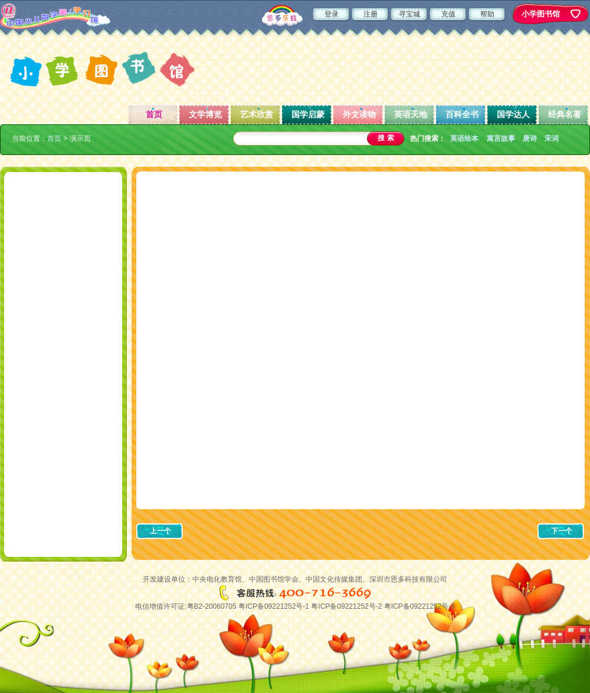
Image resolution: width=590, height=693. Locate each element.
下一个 (561, 531)
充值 (448, 14)
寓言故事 (501, 138)
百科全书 (461, 114)
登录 (331, 14)
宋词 (552, 138)
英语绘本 (464, 138)
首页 (154, 114)
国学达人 (513, 114)
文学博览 (205, 114)
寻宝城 (409, 14)
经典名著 (564, 114)
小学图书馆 (541, 13)
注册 (370, 14)
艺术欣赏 (256, 114)
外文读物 (359, 114)
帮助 (487, 14)
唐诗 (530, 138)
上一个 (160, 531)
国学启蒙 (307, 114)
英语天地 (410, 114)
